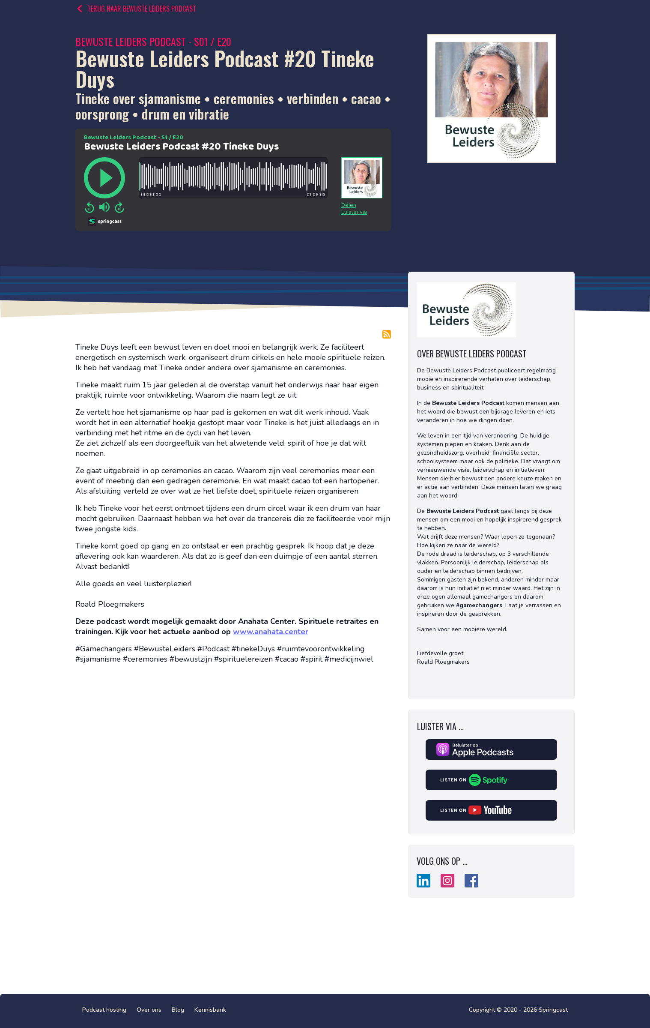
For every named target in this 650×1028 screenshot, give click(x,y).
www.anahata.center (270, 631)
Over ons (149, 1010)
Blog (178, 1010)
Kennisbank (210, 1010)
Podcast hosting (104, 1010)
